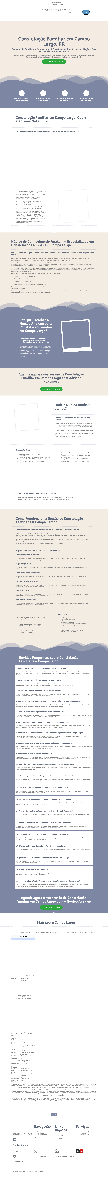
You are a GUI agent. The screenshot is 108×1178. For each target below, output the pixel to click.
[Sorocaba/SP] (15, 1160)
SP (20, 1154)
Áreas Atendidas (62, 9)
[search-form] (75, 12)
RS (16, 1154)
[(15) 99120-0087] (36, 1154)
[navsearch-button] (69, 9)
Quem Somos (48, 9)
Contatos (60, 10)
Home (42, 9)
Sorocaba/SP (18, 1165)
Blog (47, 10)
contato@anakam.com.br (64, 1160)
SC (18, 1154)
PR (13, 1154)
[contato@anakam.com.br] (57, 1154)
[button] (48, 9)
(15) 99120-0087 (40, 1160)
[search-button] (86, 12)
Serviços (55, 9)
